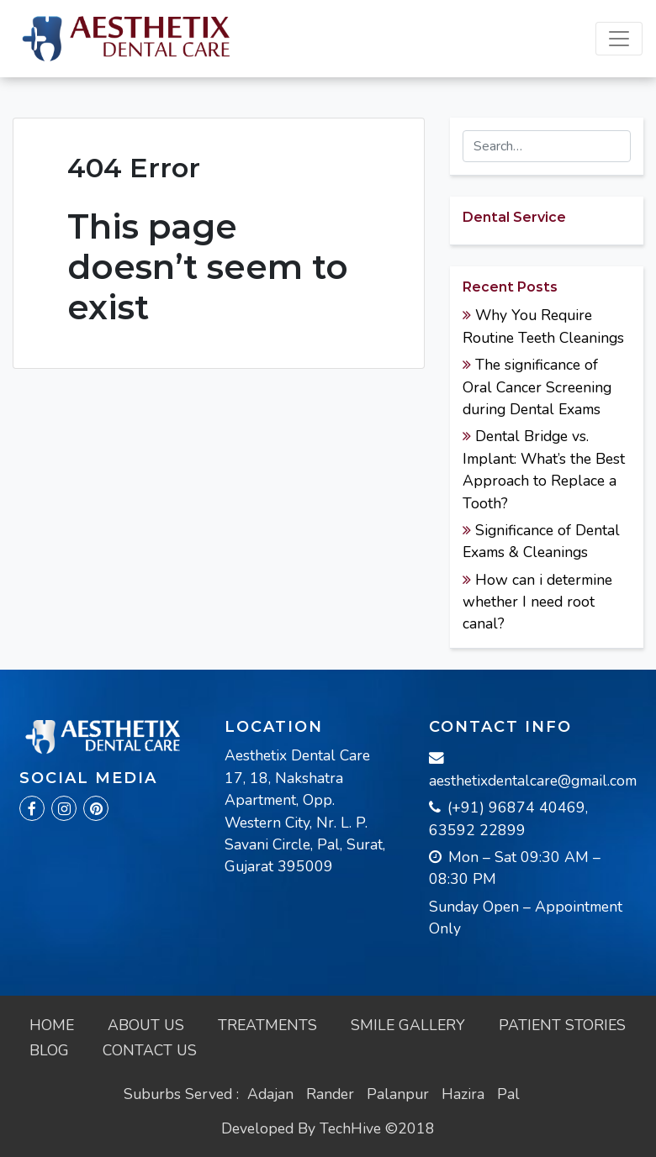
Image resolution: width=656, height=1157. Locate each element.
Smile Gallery (408, 1025)
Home (51, 1025)
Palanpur (398, 1094)
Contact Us (150, 1050)
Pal (508, 1094)
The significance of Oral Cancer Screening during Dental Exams (537, 387)
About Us (146, 1025)
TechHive (350, 1128)
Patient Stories (562, 1025)
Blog (49, 1050)
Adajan (270, 1094)
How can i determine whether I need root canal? (537, 602)
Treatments (267, 1025)
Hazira (463, 1094)
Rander (330, 1094)
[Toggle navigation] (619, 38)
